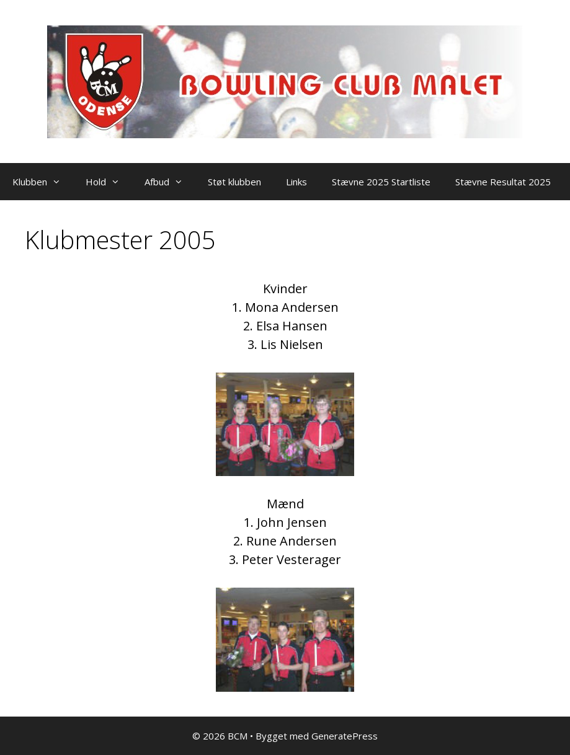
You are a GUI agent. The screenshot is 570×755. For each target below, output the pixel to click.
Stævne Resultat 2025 (503, 181)
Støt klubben (234, 181)
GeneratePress (344, 736)
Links (296, 181)
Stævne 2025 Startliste (381, 181)
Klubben (42, 181)
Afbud (170, 181)
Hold (109, 181)
